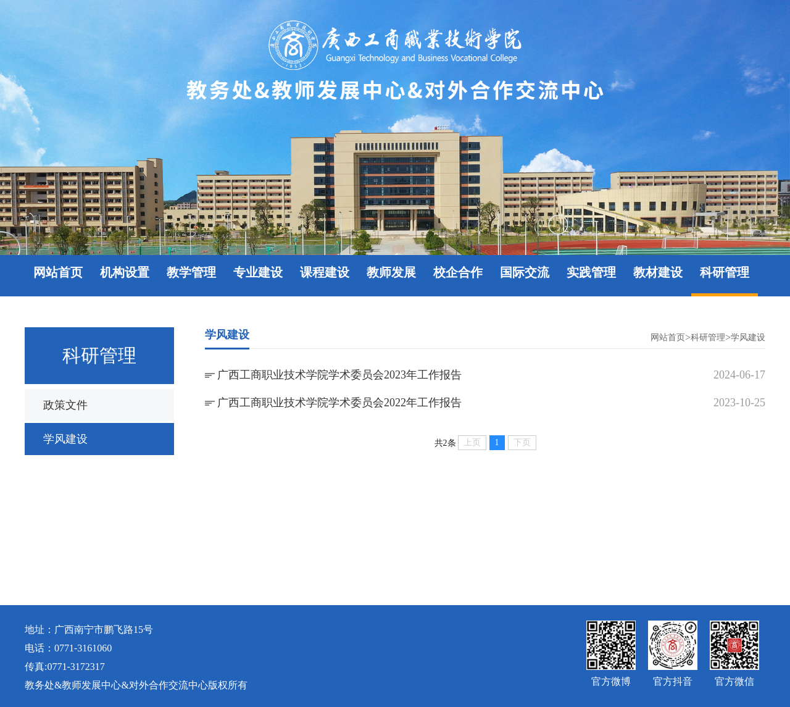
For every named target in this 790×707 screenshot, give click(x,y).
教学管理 (191, 272)
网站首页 (58, 272)
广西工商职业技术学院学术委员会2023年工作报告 (339, 375)
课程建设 (324, 272)
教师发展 (391, 272)
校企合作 (458, 272)
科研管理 (724, 272)
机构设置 (124, 272)
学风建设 (65, 439)
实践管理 (591, 272)
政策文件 (65, 405)
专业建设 (258, 272)
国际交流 (524, 272)
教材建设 (658, 272)
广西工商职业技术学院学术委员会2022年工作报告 (339, 402)
